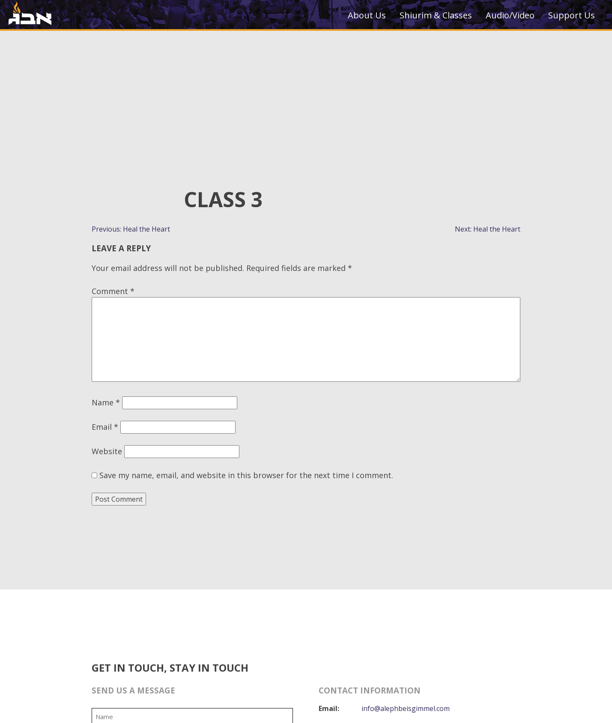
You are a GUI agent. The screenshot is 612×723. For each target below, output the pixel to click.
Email (105, 427)
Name (106, 402)
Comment (113, 291)
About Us (367, 15)
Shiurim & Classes (436, 15)
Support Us (571, 15)
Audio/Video (510, 15)
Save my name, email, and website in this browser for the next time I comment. (246, 475)
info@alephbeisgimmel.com (406, 708)
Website (107, 451)
